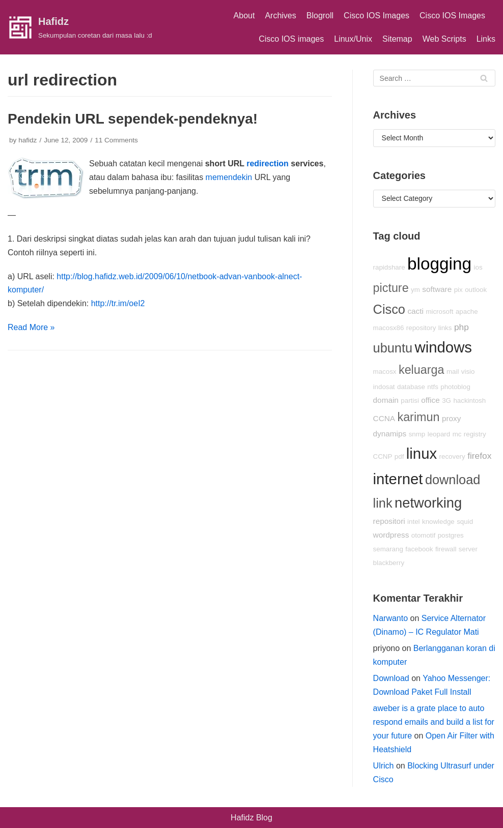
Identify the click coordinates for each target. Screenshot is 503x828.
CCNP (383, 456)
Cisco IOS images (291, 39)
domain (386, 400)
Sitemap (397, 39)
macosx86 (388, 328)
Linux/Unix (353, 39)
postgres (451, 535)
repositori (389, 521)
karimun (418, 417)
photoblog (455, 387)
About (244, 15)
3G (446, 400)
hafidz (27, 140)
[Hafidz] (80, 27)
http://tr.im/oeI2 (118, 303)
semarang (388, 549)
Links (486, 39)
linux (421, 453)
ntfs (432, 387)
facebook (419, 549)
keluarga (421, 369)
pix (458, 289)
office (430, 400)
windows (443, 347)
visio (468, 371)
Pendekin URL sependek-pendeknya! (133, 119)
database (411, 387)
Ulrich (383, 765)
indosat (384, 387)
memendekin (229, 177)
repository (421, 328)
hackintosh (469, 400)
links (445, 328)
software (437, 289)
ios (478, 267)
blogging (439, 263)
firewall (445, 549)
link (383, 503)
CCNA (384, 418)
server (468, 549)
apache (467, 311)
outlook (476, 289)
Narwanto (390, 618)
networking (428, 503)
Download (391, 678)
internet (398, 478)
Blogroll (319, 15)
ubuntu (392, 348)
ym (415, 289)
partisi (410, 400)
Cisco (389, 309)
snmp (417, 434)
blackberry (388, 563)
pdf (399, 456)
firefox (479, 456)
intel (413, 521)
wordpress (391, 534)
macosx (385, 371)
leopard (439, 434)
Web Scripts (444, 39)
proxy (451, 418)
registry (475, 434)
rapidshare (389, 267)
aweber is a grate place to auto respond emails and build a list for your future (433, 722)
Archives (280, 15)
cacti (415, 311)
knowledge (438, 521)
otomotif (423, 535)
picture (391, 287)
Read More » (31, 327)
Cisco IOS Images (376, 15)
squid (465, 521)
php (461, 327)
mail (452, 371)
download (452, 479)
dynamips (390, 433)
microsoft (439, 311)
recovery (452, 456)
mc (457, 434)
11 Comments (116, 140)
